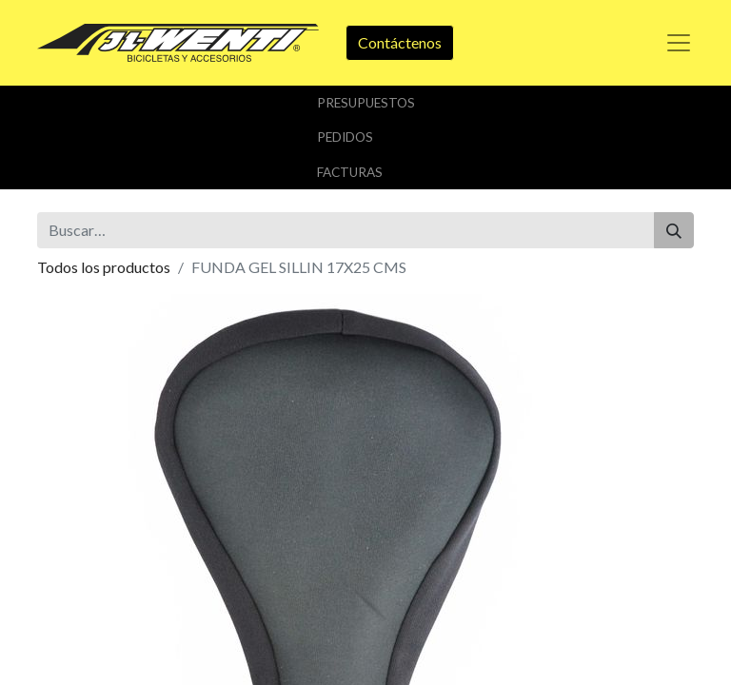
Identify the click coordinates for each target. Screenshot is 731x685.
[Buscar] (674, 230)
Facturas (350, 172)
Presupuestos (366, 102)
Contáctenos (400, 42)
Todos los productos (103, 267)
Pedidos (345, 137)
